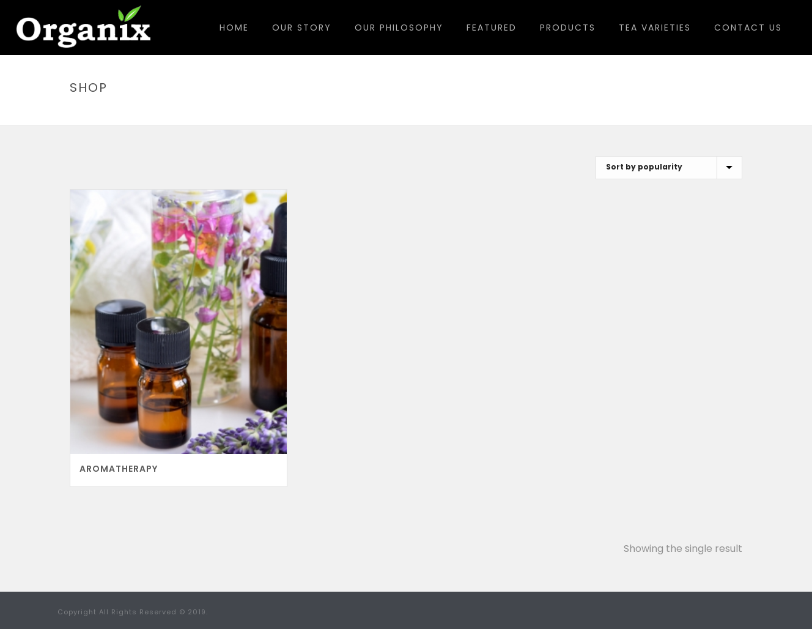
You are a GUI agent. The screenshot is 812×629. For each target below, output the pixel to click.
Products (568, 27)
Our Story (301, 27)
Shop (655, 113)
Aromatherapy (118, 469)
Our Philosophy (399, 27)
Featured (492, 27)
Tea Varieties (655, 27)
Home (234, 27)
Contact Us (748, 27)
